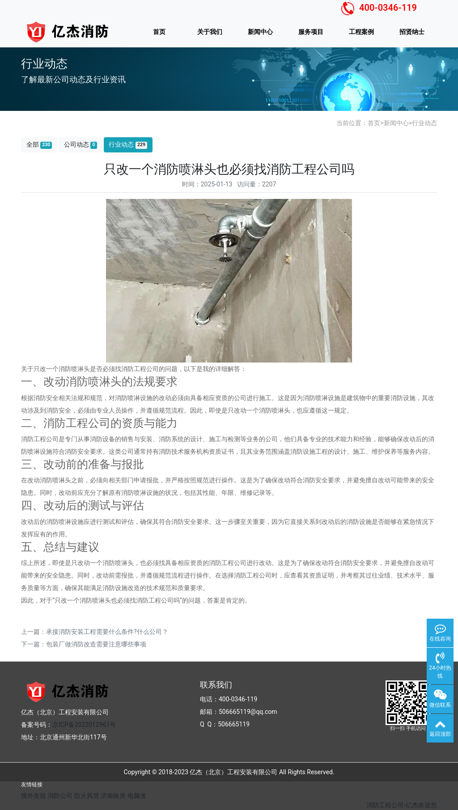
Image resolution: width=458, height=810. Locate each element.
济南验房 (113, 795)
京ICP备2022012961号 (84, 724)
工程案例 (361, 31)
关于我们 (209, 31)
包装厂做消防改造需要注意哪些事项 (96, 644)
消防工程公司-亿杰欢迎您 (401, 805)
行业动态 (424, 123)
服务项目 (310, 31)
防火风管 (86, 795)
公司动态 (80, 144)
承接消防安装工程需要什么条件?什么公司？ (107, 631)
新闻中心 (260, 31)
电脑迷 (136, 795)
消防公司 (59, 795)
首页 (159, 31)
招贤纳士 (411, 31)
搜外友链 (33, 795)
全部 (39, 144)
